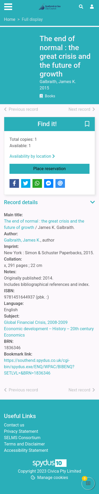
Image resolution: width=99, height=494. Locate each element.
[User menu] (92, 7)
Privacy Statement (21, 431)
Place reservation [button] (61, 168)
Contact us (14, 425)
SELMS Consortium (22, 437)
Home (9, 19)
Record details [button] (21, 202)
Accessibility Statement (26, 450)
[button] (87, 124)
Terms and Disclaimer (24, 444)
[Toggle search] (81, 7)
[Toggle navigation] (8, 6)
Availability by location (32, 156)
